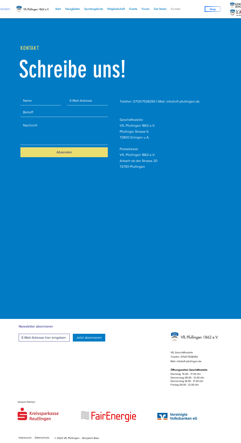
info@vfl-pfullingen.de (183, 101)
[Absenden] (64, 152)
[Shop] (213, 9)
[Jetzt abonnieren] (89, 337)
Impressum (25, 437)
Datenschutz (42, 437)
